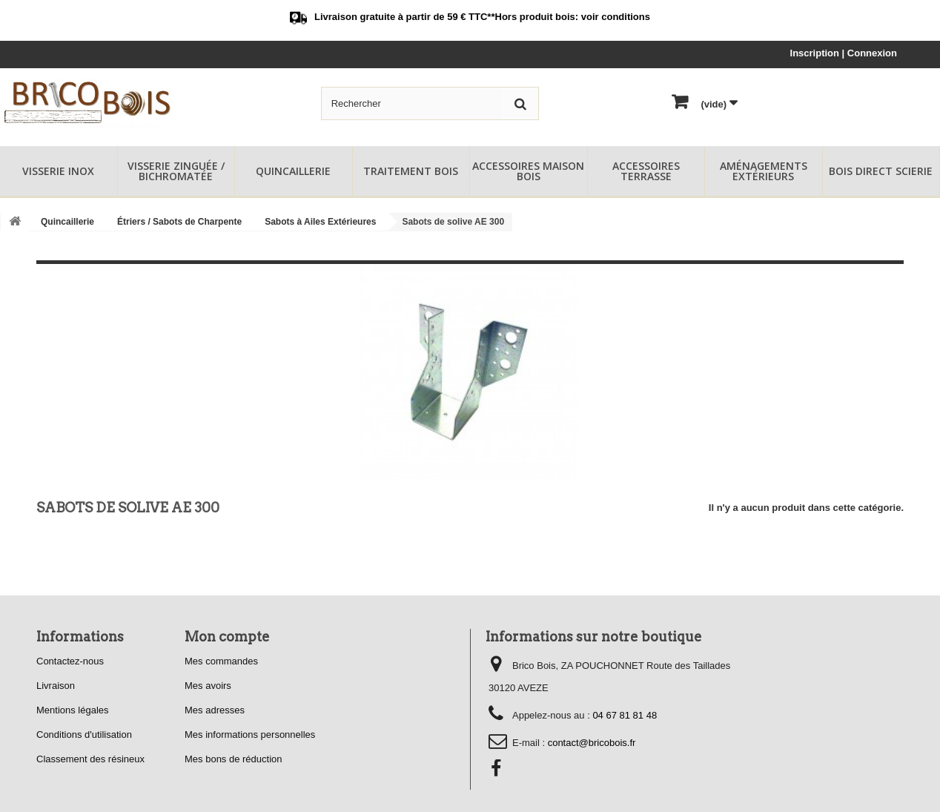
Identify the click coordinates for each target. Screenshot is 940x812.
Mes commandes (221, 661)
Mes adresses (215, 710)
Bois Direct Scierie (881, 171)
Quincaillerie (293, 171)
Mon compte (227, 636)
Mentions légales (72, 710)
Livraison (55, 685)
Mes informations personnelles (250, 734)
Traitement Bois (410, 171)
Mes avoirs (208, 685)
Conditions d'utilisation (84, 734)
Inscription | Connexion (843, 53)
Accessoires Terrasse (646, 171)
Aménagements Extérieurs (763, 171)
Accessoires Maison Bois (528, 171)
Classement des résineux (90, 759)
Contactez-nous (70, 661)
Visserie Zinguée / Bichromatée (176, 171)
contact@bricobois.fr (592, 742)
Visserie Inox (58, 171)
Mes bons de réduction (233, 759)
